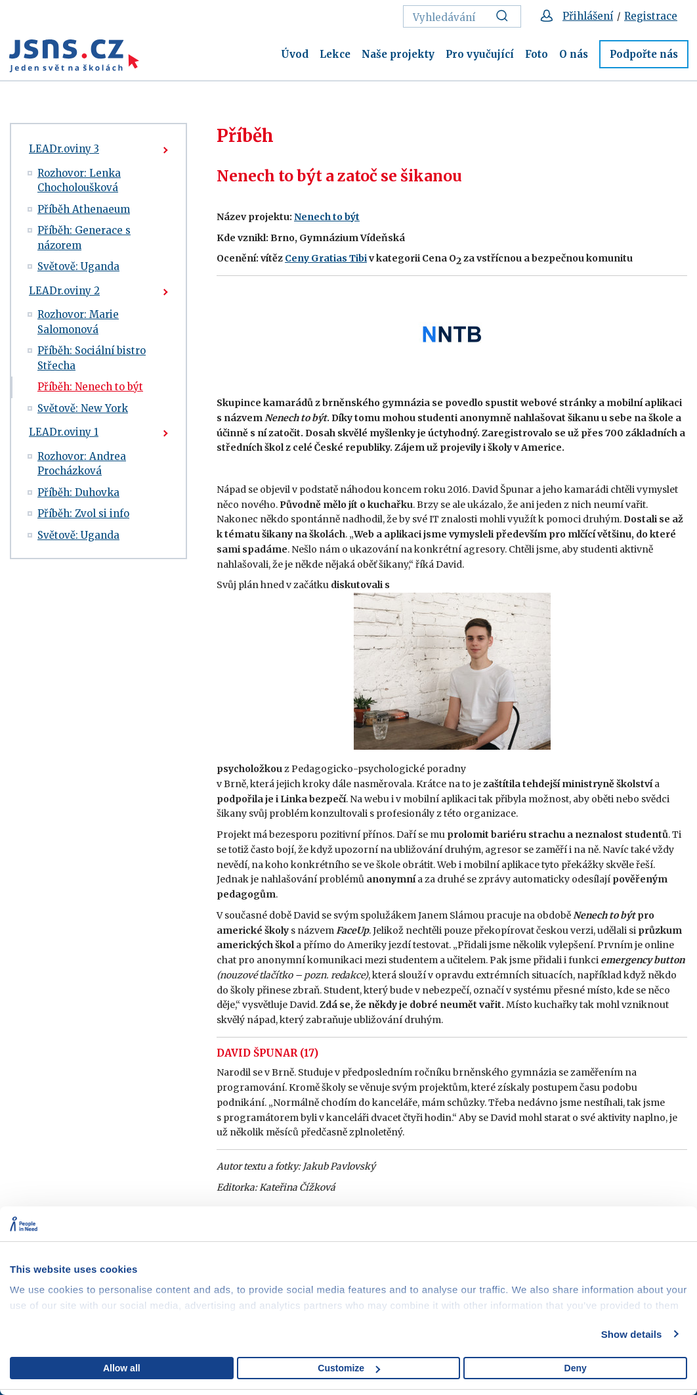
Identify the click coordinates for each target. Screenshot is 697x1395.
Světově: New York (82, 408)
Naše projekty (398, 54)
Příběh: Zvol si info (83, 513)
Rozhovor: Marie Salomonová (78, 322)
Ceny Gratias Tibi (326, 258)
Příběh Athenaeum (83, 209)
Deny (575, 1368)
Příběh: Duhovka (78, 492)
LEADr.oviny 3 (64, 149)
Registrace (650, 16)
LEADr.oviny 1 (63, 432)
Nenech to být (327, 217)
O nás (573, 54)
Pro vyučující (480, 54)
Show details (631, 1334)
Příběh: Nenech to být (90, 386)
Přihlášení (587, 16)
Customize (349, 1368)
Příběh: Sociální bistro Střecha (91, 358)
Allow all (121, 1368)
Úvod (294, 54)
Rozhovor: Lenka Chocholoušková (79, 180)
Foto (536, 54)
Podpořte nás (644, 54)
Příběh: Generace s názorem (84, 238)
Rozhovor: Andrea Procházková (81, 464)
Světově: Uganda (78, 266)
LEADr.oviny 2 (64, 291)
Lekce (335, 54)
